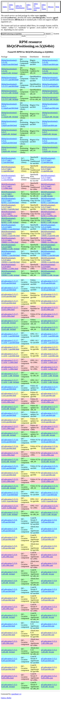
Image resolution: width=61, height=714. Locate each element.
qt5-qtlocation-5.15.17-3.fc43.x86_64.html (9, 322)
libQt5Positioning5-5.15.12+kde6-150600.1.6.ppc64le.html (10, 234)
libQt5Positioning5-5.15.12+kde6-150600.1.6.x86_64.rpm (50, 247)
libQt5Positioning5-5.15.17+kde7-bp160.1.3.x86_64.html (9, 220)
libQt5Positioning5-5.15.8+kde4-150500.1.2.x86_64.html (10, 273)
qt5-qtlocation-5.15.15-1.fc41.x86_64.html (9, 487)
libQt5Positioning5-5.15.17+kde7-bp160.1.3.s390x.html (9, 214)
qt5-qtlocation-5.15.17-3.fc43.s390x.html (9, 309)
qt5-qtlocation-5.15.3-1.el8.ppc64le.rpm (49, 634)
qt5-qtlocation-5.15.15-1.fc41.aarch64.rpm (49, 467)
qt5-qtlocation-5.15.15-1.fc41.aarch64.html (9, 467)
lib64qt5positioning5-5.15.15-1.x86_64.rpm (50, 92)
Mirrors (51, 7)
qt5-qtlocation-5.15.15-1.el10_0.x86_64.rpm (49, 513)
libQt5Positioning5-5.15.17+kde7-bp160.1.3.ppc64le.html (10, 207)
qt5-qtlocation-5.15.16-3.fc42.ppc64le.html (9, 447)
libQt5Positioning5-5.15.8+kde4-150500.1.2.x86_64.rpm (50, 273)
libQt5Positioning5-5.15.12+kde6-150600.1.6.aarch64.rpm (50, 227)
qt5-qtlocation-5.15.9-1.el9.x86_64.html (9, 573)
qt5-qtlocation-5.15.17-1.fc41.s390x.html (9, 427)
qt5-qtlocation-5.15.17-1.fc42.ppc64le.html (9, 394)
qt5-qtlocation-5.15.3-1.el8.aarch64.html (9, 625)
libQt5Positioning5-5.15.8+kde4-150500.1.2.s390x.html (9, 267)
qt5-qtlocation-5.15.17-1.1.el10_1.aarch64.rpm (49, 335)
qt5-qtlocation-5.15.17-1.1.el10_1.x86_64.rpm (49, 375)
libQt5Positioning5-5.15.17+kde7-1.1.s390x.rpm (48, 186)
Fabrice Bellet (6, 698)
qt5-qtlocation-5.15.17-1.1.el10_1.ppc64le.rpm (49, 348)
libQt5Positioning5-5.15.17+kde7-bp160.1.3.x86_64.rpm (49, 220)
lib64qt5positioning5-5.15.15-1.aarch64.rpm (50, 79)
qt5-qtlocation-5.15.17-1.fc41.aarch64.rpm (49, 414)
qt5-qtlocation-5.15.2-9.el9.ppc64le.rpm (49, 668)
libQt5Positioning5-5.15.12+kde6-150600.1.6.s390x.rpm (49, 240)
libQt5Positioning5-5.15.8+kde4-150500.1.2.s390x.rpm (49, 267)
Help (57, 7)
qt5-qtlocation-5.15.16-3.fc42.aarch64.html (9, 441)
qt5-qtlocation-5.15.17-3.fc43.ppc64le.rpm (49, 295)
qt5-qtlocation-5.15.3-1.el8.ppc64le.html (9, 634)
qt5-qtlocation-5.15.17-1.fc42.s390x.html (9, 401)
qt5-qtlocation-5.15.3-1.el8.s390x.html (9, 642)
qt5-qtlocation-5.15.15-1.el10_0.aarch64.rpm (49, 494)
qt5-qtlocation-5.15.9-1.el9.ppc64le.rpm (49, 538)
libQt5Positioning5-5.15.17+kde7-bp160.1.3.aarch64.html (10, 200)
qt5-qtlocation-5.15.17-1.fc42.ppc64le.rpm (49, 394)
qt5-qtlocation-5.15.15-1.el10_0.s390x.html (9, 507)
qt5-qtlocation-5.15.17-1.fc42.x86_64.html (9, 408)
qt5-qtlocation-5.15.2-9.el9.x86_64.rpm (49, 686)
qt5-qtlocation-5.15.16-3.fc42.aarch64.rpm (49, 441)
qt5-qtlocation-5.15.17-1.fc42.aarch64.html (9, 388)
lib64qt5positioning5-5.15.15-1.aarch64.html (9, 79)
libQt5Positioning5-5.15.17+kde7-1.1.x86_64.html (8, 194)
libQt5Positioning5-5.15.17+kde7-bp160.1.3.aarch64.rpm (49, 200)
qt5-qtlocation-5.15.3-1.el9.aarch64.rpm (49, 590)
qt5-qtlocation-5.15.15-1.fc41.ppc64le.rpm (49, 474)
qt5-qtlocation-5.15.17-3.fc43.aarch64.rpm (49, 282)
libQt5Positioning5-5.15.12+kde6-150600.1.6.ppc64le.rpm (50, 234)
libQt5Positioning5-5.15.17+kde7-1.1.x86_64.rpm (48, 194)
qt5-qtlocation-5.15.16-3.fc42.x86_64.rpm (49, 461)
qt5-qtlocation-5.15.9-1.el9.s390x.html (9, 556)
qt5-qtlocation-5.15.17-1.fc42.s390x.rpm (49, 401)
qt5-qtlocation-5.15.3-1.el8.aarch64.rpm (49, 625)
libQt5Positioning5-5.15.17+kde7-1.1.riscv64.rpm (48, 178)
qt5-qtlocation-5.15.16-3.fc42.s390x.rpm (49, 454)
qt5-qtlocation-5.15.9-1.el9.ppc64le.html (9, 538)
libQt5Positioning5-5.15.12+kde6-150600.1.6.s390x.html (9, 240)
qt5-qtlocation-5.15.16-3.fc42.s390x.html (9, 454)
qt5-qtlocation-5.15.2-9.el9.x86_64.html (9, 686)
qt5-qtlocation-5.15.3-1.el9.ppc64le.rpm (49, 599)
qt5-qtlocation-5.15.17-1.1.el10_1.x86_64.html (10, 375)
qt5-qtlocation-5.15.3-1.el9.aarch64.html (9, 590)
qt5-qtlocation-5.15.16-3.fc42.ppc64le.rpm (49, 447)
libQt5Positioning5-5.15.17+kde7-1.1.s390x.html (8, 186)
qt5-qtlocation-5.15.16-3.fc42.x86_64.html (9, 461)
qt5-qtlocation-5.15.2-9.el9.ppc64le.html (9, 668)
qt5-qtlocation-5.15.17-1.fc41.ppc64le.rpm (49, 421)
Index (5, 7)
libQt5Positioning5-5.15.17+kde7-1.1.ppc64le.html (8, 169)
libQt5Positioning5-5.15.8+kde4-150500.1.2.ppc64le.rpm (50, 260)
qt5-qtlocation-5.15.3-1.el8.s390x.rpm (49, 642)
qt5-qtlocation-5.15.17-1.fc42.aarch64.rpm (49, 388)
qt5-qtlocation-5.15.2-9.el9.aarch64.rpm (49, 660)
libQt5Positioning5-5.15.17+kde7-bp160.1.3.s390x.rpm (49, 214)
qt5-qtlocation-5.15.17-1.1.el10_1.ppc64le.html (10, 348)
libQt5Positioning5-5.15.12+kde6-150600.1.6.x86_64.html (10, 247)
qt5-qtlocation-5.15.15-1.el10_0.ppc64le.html (9, 500)
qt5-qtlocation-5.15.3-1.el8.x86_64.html (9, 651)
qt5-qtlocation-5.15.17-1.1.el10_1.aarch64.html (10, 335)
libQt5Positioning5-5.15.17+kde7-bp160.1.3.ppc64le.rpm (49, 207)
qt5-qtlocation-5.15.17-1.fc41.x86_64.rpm (49, 434)
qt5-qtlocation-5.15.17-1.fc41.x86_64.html (9, 434)
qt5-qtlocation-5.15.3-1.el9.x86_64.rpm (49, 616)
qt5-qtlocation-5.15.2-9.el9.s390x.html (9, 677)
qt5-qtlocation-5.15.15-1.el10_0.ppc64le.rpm (49, 500)
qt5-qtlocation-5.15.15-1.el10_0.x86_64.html (9, 513)
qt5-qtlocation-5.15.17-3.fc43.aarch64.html (9, 282)
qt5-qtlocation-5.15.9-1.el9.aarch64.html (9, 521)
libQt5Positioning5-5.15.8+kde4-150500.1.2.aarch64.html (10, 253)
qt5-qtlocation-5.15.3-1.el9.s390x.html (9, 608)
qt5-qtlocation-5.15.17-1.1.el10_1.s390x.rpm (49, 361)
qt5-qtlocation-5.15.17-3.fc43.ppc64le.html (9, 295)
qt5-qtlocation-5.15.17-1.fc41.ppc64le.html (9, 421)
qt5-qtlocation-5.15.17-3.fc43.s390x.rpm (49, 309)
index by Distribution (20, 7)
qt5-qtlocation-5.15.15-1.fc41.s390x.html (9, 480)
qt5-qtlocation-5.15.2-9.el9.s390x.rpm (49, 677)
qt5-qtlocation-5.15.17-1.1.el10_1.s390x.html (9, 361)
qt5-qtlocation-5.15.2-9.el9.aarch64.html (9, 660)
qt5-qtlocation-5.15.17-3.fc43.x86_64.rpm (49, 322)
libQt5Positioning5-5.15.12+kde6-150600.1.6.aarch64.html (10, 227)
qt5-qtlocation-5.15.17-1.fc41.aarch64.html (9, 414)
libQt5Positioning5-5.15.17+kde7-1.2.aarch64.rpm (48, 160)
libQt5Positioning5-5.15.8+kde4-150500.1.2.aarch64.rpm (50, 253)
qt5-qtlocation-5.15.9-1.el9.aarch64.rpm (49, 521)
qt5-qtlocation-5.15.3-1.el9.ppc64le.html (9, 599)
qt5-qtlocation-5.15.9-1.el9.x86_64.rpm (49, 573)
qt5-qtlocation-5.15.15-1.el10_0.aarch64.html (9, 494)
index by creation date (37, 7)
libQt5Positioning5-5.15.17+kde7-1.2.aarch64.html (8, 160)
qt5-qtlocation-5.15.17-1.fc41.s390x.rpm (49, 427)
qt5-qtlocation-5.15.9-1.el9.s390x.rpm (49, 556)
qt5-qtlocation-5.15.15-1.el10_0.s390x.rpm (49, 507)
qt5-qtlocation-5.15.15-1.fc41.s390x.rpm (49, 480)
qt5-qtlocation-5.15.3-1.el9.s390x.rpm (49, 608)
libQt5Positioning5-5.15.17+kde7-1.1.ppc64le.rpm (48, 169)
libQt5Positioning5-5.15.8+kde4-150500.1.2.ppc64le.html (10, 260)
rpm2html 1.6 (16, 694)
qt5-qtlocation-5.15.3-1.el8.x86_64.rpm (49, 651)
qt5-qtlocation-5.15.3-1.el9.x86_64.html (9, 616)
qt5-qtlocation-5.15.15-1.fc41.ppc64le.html (9, 474)
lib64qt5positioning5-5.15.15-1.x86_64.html (9, 92)
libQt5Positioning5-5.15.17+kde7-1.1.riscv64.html (8, 178)
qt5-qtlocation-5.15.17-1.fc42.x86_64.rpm (49, 408)
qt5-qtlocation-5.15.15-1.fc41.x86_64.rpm (49, 487)
